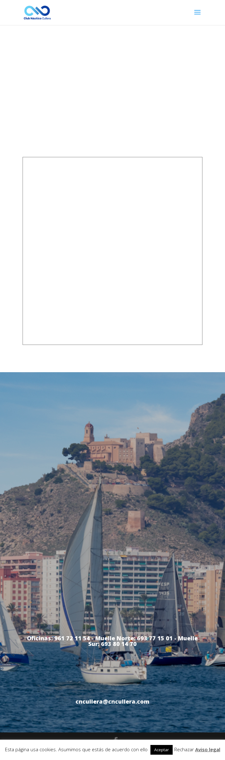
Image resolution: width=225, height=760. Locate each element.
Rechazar (184, 749)
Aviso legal (207, 749)
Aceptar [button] (161, 749)
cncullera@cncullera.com (112, 701)
